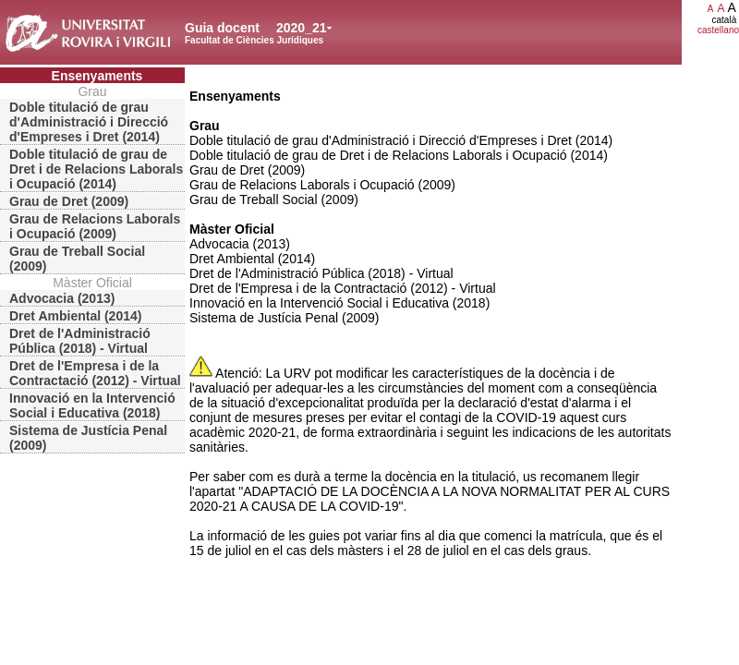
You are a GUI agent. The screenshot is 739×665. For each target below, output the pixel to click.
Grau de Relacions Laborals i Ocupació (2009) (94, 226)
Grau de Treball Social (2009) (77, 258)
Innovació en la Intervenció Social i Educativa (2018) (92, 405)
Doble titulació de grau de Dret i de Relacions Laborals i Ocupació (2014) (96, 169)
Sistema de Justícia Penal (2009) (88, 438)
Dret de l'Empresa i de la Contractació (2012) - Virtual (95, 373)
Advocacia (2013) (62, 298)
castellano (718, 30)
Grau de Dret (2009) (68, 201)
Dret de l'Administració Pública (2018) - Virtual (80, 341)
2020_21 (301, 27)
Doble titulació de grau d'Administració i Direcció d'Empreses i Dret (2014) (88, 122)
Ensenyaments (97, 75)
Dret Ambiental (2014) (75, 315)
